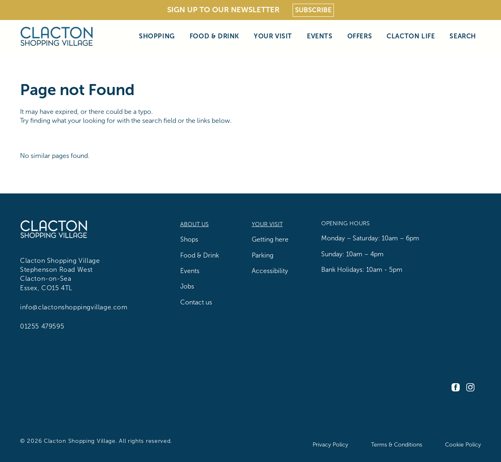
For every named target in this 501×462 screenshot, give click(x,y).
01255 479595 (42, 326)
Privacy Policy (330, 445)
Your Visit (273, 35)
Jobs (187, 286)
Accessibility (270, 270)
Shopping (157, 35)
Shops (189, 239)
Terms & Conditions (396, 445)
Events (320, 35)
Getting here (270, 239)
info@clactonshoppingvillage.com (74, 307)
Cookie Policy (463, 445)
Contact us (196, 302)
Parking (262, 255)
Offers (359, 35)
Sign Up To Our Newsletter (223, 9)
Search (463, 35)
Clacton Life (411, 35)
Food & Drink (214, 35)
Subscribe (313, 10)
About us (194, 224)
